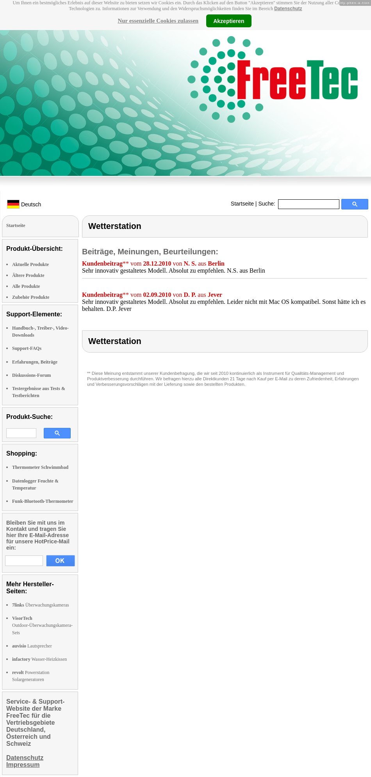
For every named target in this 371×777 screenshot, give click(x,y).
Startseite (242, 203)
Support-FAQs (26, 348)
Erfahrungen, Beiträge (34, 362)
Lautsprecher (32, 646)
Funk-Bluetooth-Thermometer (42, 501)
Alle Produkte (26, 286)
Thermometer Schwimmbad (40, 467)
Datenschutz (288, 8)
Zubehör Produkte (30, 297)
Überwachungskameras (40, 605)
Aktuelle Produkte (30, 264)
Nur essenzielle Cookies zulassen (158, 21)
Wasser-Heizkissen (39, 659)
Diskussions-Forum (31, 375)
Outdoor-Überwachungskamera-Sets (42, 625)
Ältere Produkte (28, 275)
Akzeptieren (228, 21)
